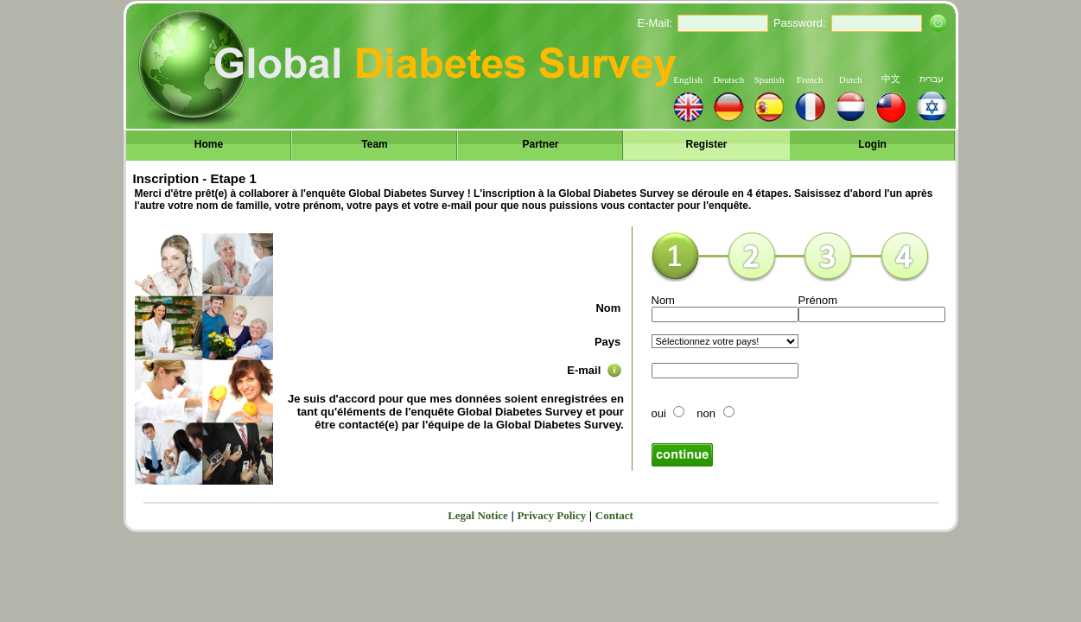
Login (872, 144)
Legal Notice (478, 515)
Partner (540, 144)
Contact (614, 515)
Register (706, 144)
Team (374, 144)
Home (208, 144)
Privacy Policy (551, 515)
